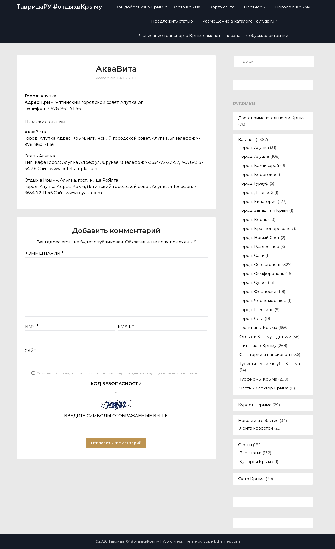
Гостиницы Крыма (258, 327)
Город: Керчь (253, 219)
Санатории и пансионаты (265, 354)
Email (126, 326)
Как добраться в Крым (139, 6)
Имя (31, 326)
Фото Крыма (251, 478)
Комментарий (44, 253)
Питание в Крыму (257, 345)
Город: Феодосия (257, 291)
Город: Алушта (254, 156)
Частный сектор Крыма (263, 387)
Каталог (246, 139)
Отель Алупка (40, 156)
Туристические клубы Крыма (269, 363)
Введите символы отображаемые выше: (116, 415)
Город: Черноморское (262, 300)
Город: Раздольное (259, 246)
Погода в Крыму (292, 6)
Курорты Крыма (256, 461)
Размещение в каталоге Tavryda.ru (238, 21)
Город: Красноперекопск (266, 228)
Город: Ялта (251, 318)
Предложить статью (172, 21)
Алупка (48, 96)
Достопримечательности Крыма (272, 117)
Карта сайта (222, 6)
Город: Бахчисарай (259, 165)
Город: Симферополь (261, 273)
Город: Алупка (254, 147)
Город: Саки (251, 255)
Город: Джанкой (256, 192)
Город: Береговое (258, 174)
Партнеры (255, 6)
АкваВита (35, 131)
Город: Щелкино (256, 309)
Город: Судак (253, 282)
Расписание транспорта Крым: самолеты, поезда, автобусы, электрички (212, 35)
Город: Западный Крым (263, 210)
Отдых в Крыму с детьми (265, 336)
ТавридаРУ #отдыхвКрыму (59, 6)
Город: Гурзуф (254, 183)
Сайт (30, 350)
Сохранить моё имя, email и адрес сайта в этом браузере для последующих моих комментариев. (117, 373)
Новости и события (258, 420)
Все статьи (250, 452)
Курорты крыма (254, 404)
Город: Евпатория (258, 201)
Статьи (245, 444)
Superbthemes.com (221, 541)
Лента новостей (256, 428)
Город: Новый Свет (259, 237)
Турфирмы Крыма (258, 379)
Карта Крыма (186, 6)
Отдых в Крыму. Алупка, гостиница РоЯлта (71, 180)
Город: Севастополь (260, 264)
